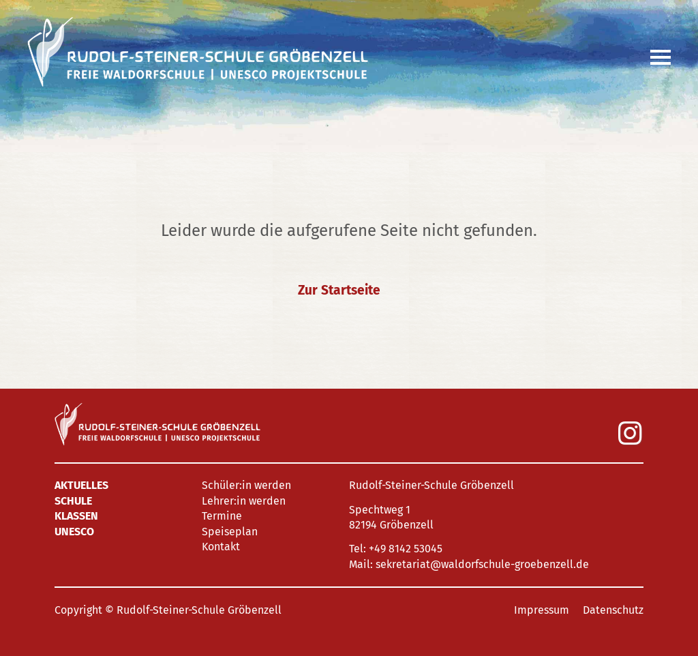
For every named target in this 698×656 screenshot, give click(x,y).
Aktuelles (81, 485)
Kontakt (221, 546)
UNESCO (74, 531)
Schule (73, 500)
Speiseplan (230, 531)
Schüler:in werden (246, 485)
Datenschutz (613, 609)
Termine (222, 515)
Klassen (76, 515)
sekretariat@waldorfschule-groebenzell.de (482, 564)
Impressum (541, 609)
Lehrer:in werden (244, 500)
